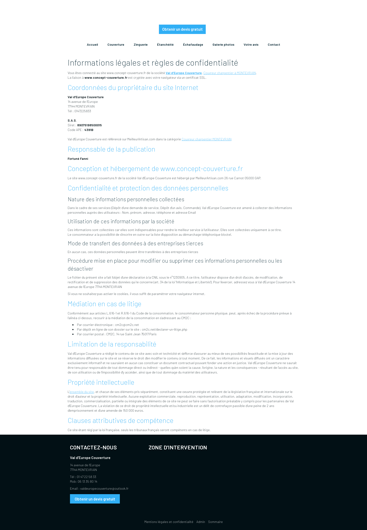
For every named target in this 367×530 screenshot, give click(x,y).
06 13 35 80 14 (87, 481)
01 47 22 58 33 (86, 477)
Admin (200, 522)
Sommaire (215, 522)
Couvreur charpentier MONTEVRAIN (206, 139)
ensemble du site (82, 392)
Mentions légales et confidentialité (168, 522)
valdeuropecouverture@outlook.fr (104, 488)
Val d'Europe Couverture (184, 73)
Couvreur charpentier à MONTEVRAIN (229, 73)
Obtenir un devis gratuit (182, 29)
